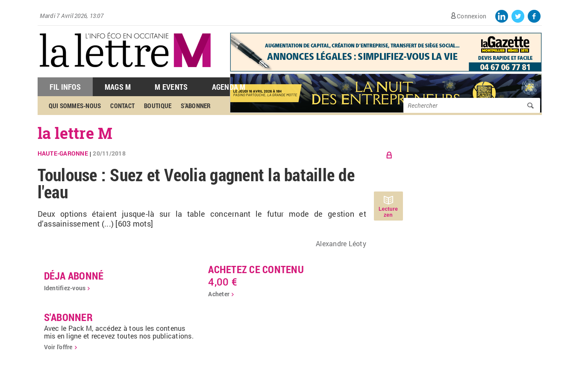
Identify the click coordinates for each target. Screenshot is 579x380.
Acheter (218, 294)
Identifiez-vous (65, 288)
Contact (122, 105)
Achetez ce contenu (256, 269)
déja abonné (74, 276)
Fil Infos (65, 87)
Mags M (118, 87)
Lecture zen (388, 212)
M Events (171, 87)
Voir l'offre (58, 347)
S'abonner (196, 105)
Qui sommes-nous (75, 105)
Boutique (157, 105)
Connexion (471, 16)
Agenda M (229, 87)
